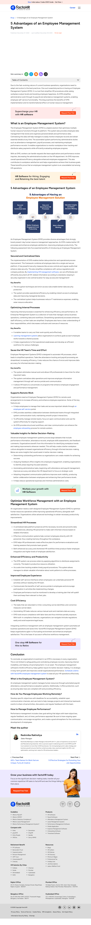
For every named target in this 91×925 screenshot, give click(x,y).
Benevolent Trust (18, 850)
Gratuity (15, 861)
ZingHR (30, 833)
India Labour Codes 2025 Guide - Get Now (45, 2)
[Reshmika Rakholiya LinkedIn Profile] (77, 734)
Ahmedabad (16, 872)
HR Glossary (51, 854)
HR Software (51, 815)
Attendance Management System (57, 819)
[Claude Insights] (36, 74)
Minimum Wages (52, 857)
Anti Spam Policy (67, 912)
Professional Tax (52, 859)
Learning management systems (25, 336)
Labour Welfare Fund (53, 866)
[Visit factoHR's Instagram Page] (74, 907)
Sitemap (31, 916)
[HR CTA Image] (46, 114)
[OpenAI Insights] (26, 74)
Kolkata (15, 868)
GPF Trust (16, 857)
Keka (14, 830)
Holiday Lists (51, 861)
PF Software (16, 847)
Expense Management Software (57, 829)
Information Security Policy (19, 916)
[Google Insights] (41, 74)
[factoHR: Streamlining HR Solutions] (20, 7)
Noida (14, 870)
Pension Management (19, 854)
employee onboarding (21, 428)
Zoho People (16, 835)
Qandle (30, 835)
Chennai (30, 868)
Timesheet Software (53, 833)
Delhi (14, 875)
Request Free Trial (20, 791)
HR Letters (50, 850)
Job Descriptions (52, 864)
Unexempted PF (17, 859)
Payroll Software (52, 817)
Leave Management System (55, 822)
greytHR (15, 833)
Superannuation (17, 852)
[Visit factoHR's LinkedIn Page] (69, 907)
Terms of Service (26, 912)
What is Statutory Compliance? (22, 819)
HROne (15, 837)
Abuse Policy (57, 912)
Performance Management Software (58, 824)
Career (72, 8)
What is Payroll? (17, 815)
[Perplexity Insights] (31, 74)
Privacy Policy (15, 912)
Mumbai (30, 870)
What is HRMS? (17, 817)
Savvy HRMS (32, 837)
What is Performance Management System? (26, 824)
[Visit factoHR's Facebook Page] (59, 907)
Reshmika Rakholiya (31, 735)
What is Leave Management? (21, 822)
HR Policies (50, 852)
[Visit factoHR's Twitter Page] (64, 907)
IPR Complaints (47, 912)
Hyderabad (31, 872)
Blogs (12, 18)
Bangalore (31, 875)
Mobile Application (53, 826)
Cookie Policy (37, 912)
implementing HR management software (43, 272)
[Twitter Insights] (46, 74)
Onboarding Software (54, 831)
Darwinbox (31, 830)
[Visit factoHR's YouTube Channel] (79, 907)
